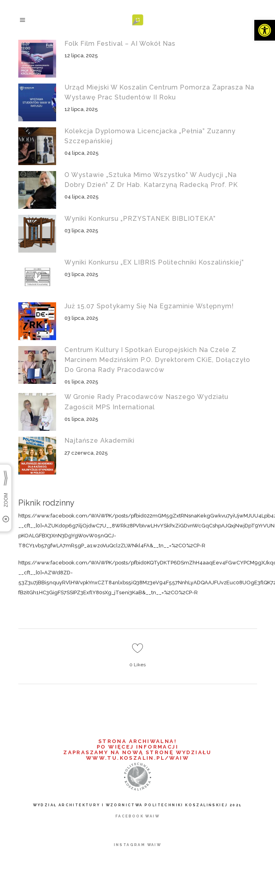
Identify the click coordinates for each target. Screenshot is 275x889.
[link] (264, 30)
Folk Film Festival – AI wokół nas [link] (120, 43)
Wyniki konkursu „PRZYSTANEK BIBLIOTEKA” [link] (140, 218)
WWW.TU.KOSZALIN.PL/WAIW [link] (137, 758)
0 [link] (137, 664)
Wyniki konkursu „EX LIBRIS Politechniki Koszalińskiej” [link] (154, 262)
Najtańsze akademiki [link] (99, 440)
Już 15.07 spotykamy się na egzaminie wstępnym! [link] (149, 306)
